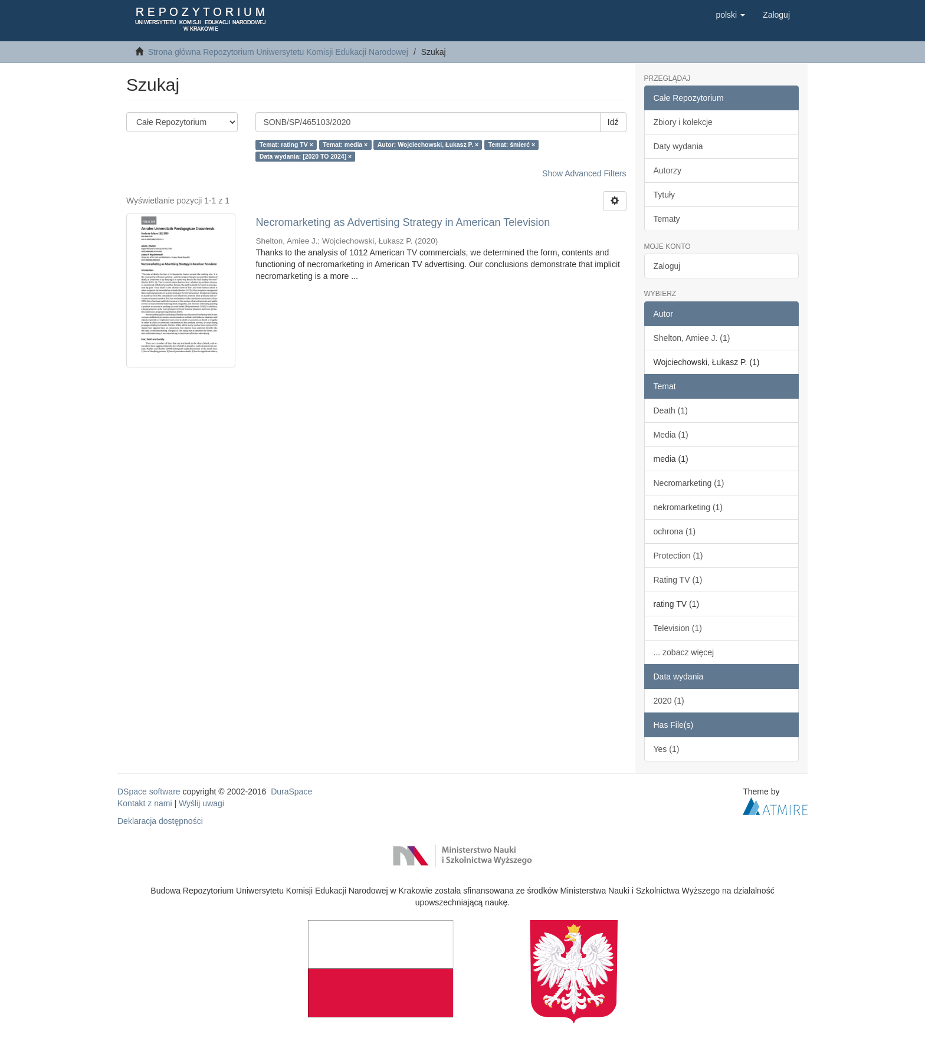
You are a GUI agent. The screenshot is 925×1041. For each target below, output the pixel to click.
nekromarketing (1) (688, 507)
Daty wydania (678, 146)
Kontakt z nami (144, 803)
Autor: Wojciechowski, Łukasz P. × (428, 144)
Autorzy (667, 170)
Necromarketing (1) (689, 483)
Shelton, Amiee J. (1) (692, 338)
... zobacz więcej (684, 652)
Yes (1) (667, 749)
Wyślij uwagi (201, 803)
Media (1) (671, 434)
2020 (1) (669, 700)
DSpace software (149, 791)
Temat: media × (345, 144)
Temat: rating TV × (286, 144)
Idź (613, 122)
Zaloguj (667, 266)
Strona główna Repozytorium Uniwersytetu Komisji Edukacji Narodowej (278, 52)
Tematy (667, 219)
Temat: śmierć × (511, 144)
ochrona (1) (675, 531)
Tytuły (664, 194)
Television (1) (678, 628)
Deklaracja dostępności (160, 821)
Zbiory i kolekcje (683, 122)
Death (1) (671, 410)
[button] (730, 14)
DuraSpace (291, 791)
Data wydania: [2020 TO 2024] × (306, 156)
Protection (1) (678, 555)
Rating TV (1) (678, 579)
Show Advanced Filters (584, 173)
